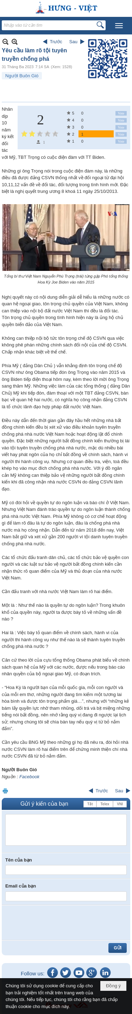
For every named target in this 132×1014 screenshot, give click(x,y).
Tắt (90, 804)
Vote (121, 113)
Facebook (29, 776)
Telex (104, 804)
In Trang (5, 790)
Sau (73, 41)
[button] (119, 26)
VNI (120, 804)
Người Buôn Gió (21, 75)
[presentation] (58, 922)
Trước (56, 41)
